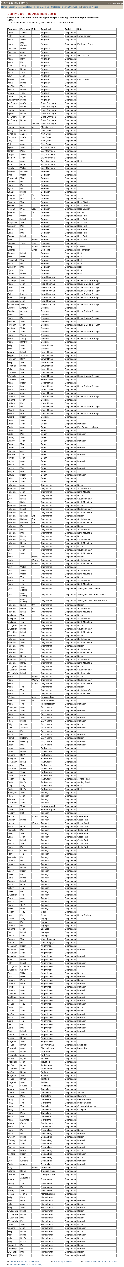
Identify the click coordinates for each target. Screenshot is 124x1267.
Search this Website (71, 7)
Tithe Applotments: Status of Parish (100, 1261)
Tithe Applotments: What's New (24, 1261)
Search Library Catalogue (20, 7)
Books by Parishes (63, 1261)
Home (4, 7)
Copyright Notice (90, 7)
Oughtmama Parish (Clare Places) (26, 1264)
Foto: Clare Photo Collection (47, 7)
